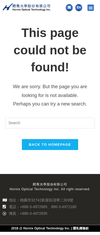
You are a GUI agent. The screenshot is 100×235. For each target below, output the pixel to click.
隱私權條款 (81, 231)
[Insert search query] (50, 126)
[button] (90, 8)
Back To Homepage (50, 147)
